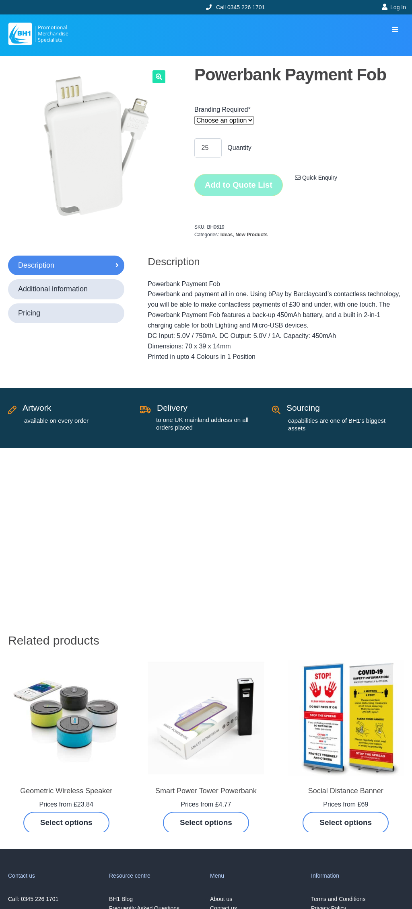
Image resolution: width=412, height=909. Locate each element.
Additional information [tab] (53, 289)
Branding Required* (222, 109)
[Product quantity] (208, 148)
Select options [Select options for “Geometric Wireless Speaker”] (66, 822)
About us (221, 899)
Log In (398, 7)
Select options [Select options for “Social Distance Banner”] (345, 822)
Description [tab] (36, 265)
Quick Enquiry (316, 177)
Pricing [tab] (29, 313)
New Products (251, 234)
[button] (395, 30)
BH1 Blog (121, 899)
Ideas (226, 234)
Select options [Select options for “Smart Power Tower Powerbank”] (206, 822)
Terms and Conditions (338, 899)
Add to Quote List (238, 184)
